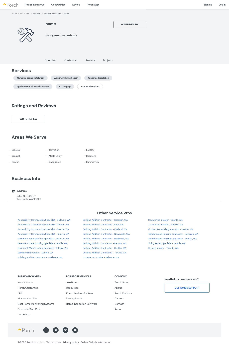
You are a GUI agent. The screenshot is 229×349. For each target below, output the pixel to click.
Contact (119, 303)
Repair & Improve (35, 4)
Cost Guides (58, 4)
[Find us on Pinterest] (56, 330)
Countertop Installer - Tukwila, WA (165, 224)
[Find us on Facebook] (46, 330)
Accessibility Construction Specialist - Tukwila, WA (43, 234)
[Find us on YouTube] (75, 330)
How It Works (25, 282)
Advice (76, 4)
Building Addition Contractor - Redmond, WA (106, 238)
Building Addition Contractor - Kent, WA (103, 224)
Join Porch (72, 282)
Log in (222, 4)
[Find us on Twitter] (65, 330)
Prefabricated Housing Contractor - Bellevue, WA (173, 234)
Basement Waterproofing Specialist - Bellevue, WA (43, 238)
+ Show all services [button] (90, 86)
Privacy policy (71, 342)
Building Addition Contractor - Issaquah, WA (105, 220)
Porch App (93, 4)
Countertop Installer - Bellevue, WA (101, 257)
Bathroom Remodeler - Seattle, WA (35, 252)
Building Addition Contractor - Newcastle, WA (106, 234)
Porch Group (122, 282)
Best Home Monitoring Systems (36, 303)
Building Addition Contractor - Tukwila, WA (105, 252)
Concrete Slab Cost (29, 309)
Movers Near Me (27, 298)
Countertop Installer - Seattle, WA (165, 220)
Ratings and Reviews (34, 106)
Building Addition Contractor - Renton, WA (104, 243)
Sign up (208, 4)
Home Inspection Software (81, 303)
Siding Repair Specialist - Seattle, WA (167, 243)
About (118, 287)
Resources (72, 287)
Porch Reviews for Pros (79, 293)
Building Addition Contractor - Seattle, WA (104, 248)
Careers (119, 298)
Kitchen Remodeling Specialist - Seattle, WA (170, 229)
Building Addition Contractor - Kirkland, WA (105, 229)
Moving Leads (74, 298)
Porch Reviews (123, 293)
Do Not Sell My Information (96, 342)
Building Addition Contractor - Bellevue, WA (40, 257)
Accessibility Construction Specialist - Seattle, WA (43, 229)
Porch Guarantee (28, 287)
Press (117, 309)
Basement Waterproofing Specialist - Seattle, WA (43, 243)
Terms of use (53, 342)
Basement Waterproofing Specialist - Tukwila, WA (43, 248)
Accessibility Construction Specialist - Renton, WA (43, 224)
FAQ (20, 293)
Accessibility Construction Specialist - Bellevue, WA (44, 220)
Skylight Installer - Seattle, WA (163, 248)
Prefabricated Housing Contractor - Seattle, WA (172, 238)
